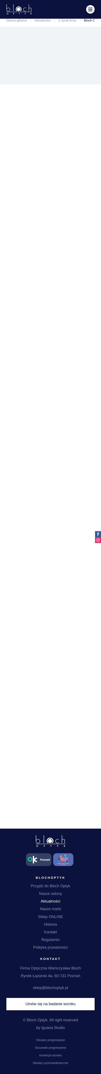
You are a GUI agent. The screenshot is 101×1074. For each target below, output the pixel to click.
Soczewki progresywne (50, 1047)
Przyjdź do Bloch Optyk (50, 886)
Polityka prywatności (50, 947)
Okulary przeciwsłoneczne (50, 1063)
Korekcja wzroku (50, 1055)
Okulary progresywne (50, 1040)
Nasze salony (50, 893)
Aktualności (42, 20)
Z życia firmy (67, 20)
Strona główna (16, 20)
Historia (50, 924)
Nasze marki (50, 909)
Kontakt (50, 932)
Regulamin (50, 940)
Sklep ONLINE (50, 917)
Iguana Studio (53, 1028)
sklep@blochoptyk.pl (50, 988)
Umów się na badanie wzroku (50, 1004)
